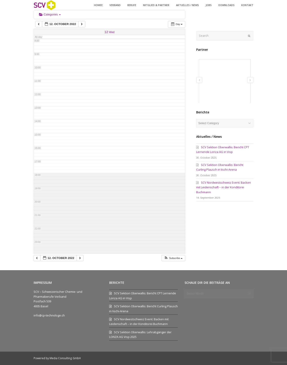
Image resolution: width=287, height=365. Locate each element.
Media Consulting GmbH (65, 358)
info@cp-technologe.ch (49, 315)
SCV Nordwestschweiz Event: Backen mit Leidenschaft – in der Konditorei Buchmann (223, 187)
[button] (173, 258)
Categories (50, 14)
